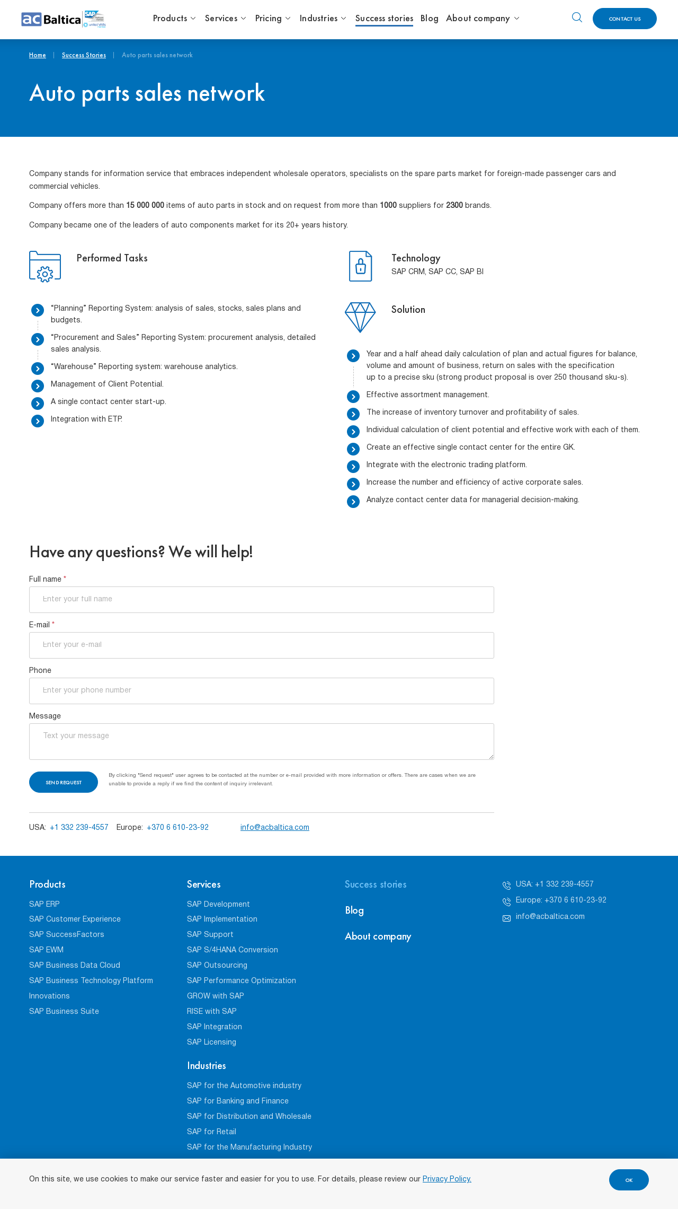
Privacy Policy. (447, 1179)
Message (45, 716)
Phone (40, 671)
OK (629, 1180)
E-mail (42, 625)
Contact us (624, 18)
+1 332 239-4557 (79, 828)
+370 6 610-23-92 (178, 828)
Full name (47, 579)
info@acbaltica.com (274, 828)
